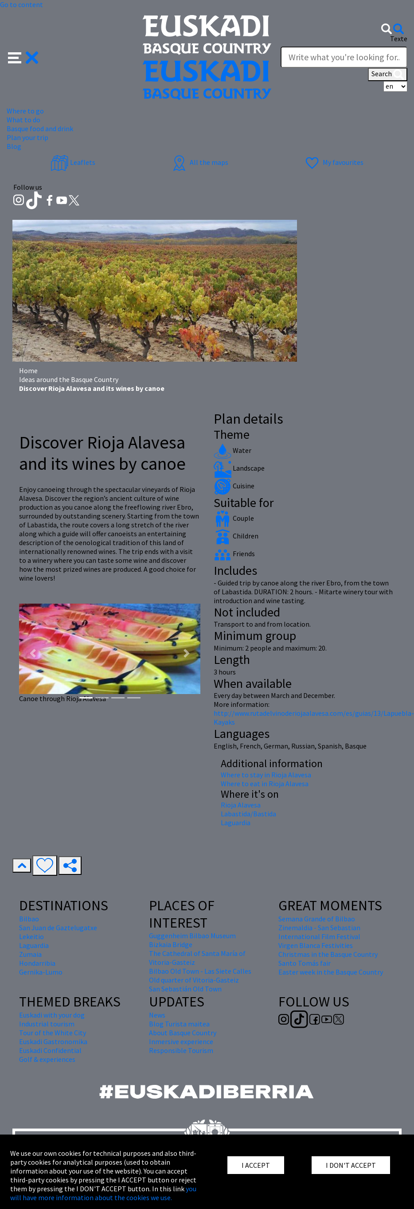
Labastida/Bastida (248, 813)
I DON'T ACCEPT (351, 1165)
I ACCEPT (256, 1165)
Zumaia (30, 954)
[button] (23, 56)
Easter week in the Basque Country (330, 971)
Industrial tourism (46, 1023)
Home (28, 370)
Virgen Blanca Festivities (315, 945)
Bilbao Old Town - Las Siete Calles (200, 971)
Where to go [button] (25, 110)
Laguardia (235, 822)
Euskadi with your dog (52, 1014)
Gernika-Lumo (40, 971)
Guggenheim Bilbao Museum (192, 935)
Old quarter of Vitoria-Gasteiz (194, 979)
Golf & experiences (47, 1059)
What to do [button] (23, 119)
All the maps (199, 162)
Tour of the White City (52, 1032)
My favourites (333, 162)
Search (387, 74)
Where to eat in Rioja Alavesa (265, 783)
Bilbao (29, 918)
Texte (398, 38)
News (157, 1014)
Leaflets (73, 162)
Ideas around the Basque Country (68, 379)
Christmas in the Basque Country (328, 954)
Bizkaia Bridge (170, 944)
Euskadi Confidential (50, 1050)
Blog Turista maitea (179, 1023)
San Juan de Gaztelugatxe (58, 927)
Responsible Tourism (181, 1050)
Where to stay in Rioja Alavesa (266, 774)
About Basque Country (182, 1032)
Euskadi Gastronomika (53, 1041)
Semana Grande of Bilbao (316, 918)
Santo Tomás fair (304, 963)
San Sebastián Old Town (185, 988)
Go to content (21, 4)
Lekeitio (31, 936)
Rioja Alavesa (241, 804)
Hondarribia (37, 963)
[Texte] (344, 57)
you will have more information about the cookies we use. (103, 1193)
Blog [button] (14, 146)
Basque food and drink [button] (40, 128)
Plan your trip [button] (27, 137)
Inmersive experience (181, 1041)
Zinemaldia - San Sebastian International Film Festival (319, 932)
